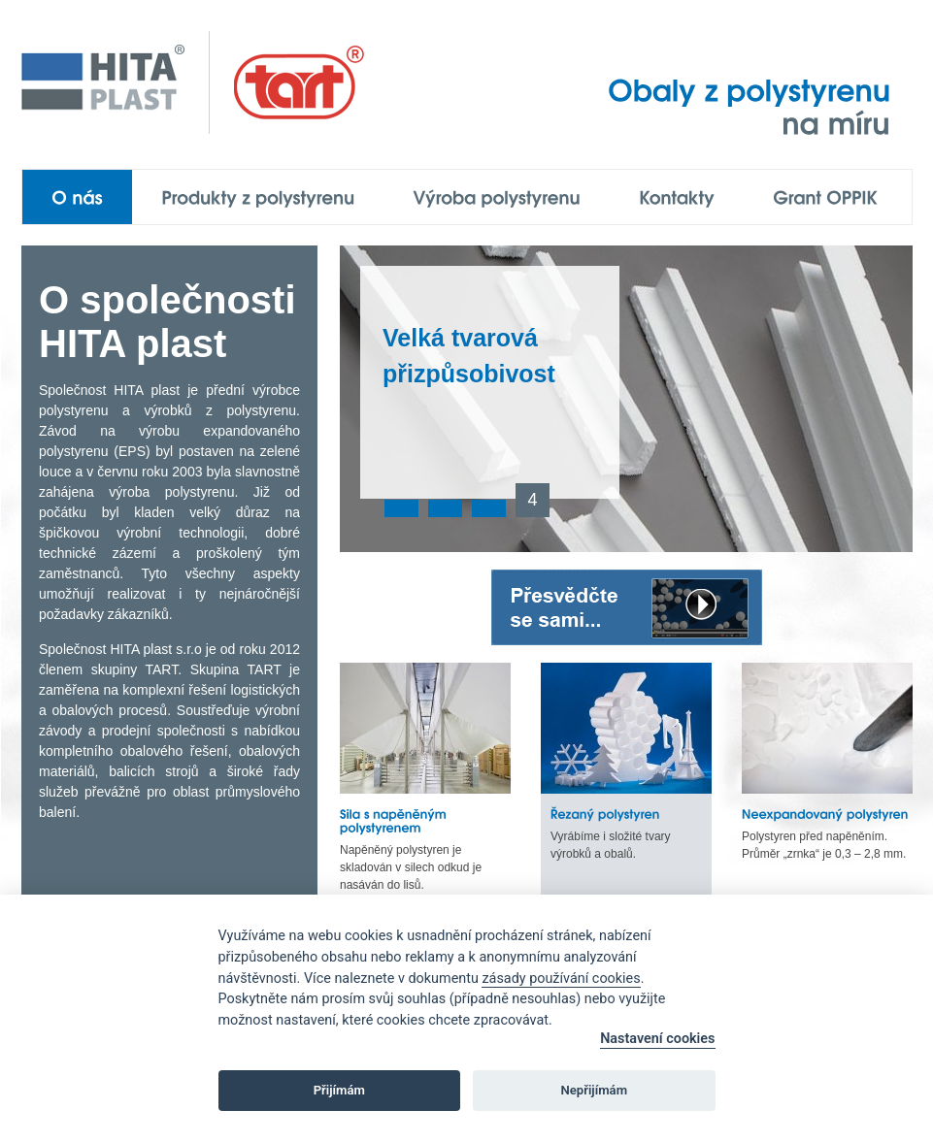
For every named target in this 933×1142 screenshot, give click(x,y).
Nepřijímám (594, 1090)
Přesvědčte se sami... (626, 607)
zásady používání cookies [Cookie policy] (561, 978)
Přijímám (339, 1090)
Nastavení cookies (657, 1038)
